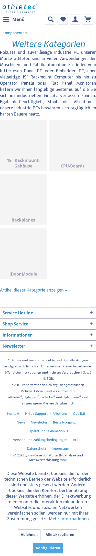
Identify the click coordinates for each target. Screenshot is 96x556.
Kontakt (13, 413)
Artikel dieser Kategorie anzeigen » (33, 290)
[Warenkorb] (88, 19)
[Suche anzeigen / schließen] (50, 19)
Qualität (79, 413)
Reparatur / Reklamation (46, 431)
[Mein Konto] (75, 19)
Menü (14, 18)
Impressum (60, 448)
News (21, 422)
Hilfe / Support (36, 413)
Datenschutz (36, 448)
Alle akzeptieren (60, 534)
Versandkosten (63, 391)
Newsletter (39, 422)
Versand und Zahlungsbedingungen (40, 439)
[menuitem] (13, 19)
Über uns (60, 413)
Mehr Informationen (69, 519)
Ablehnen (29, 534)
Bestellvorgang (64, 422)
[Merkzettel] (63, 19)
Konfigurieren (48, 547)
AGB (76, 439)
